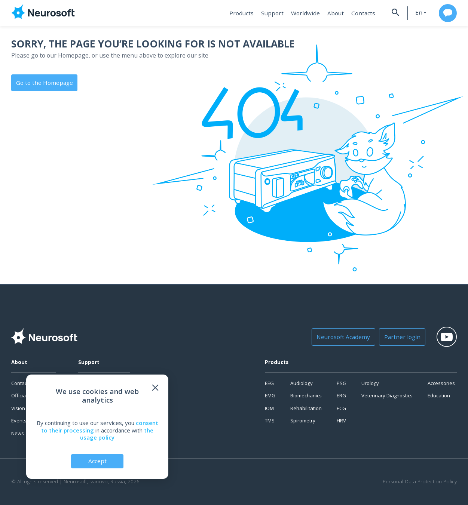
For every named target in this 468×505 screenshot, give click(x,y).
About (332, 13)
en (415, 12)
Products (242, 13)
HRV (341, 420)
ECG (341, 408)
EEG (269, 383)
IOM (269, 408)
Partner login (398, 337)
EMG (270, 395)
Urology (370, 383)
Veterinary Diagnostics (387, 395)
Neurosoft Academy (342, 337)
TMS (270, 420)
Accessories (441, 383)
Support (271, 13)
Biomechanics (306, 395)
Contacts (358, 13)
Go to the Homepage (43, 82)
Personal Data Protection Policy (420, 481)
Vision (18, 408)
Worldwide (303, 13)
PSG (341, 383)
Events (19, 420)
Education (439, 395)
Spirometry (302, 420)
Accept (97, 461)
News (17, 433)
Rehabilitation (306, 408)
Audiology (301, 383)
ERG (341, 395)
